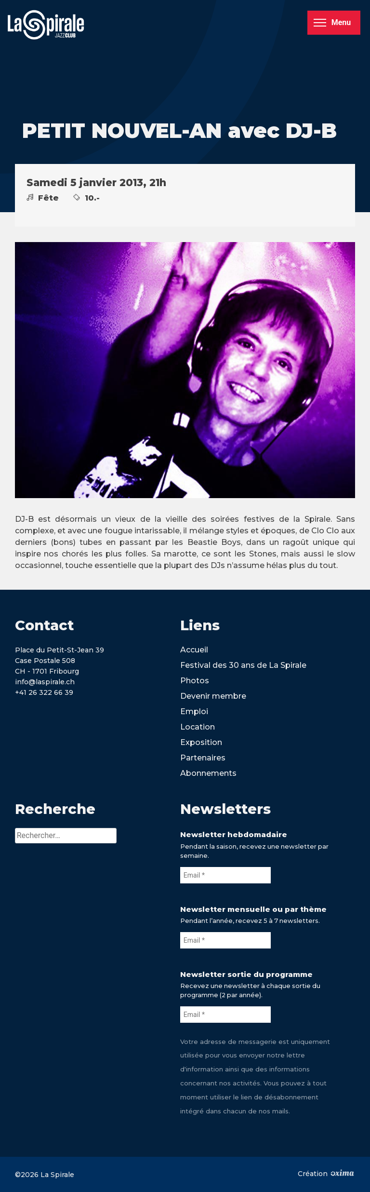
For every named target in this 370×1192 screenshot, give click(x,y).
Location (197, 726)
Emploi (194, 711)
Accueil (194, 649)
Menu (332, 22)
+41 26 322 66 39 (44, 692)
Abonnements (208, 773)
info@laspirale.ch (45, 681)
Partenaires (202, 757)
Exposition (201, 742)
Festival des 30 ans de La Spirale (243, 665)
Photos (194, 680)
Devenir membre (213, 696)
